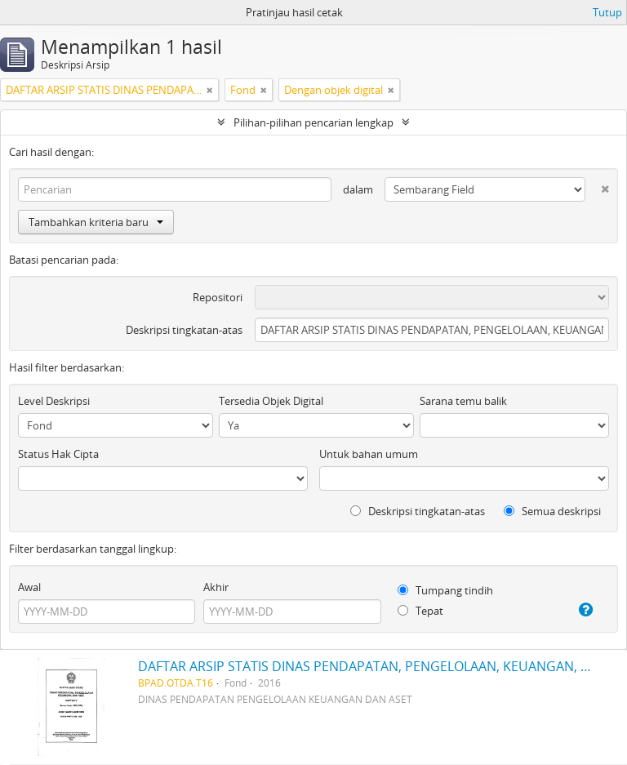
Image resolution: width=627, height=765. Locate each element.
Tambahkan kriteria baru (96, 222)
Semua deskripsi (552, 511)
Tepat (420, 610)
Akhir (216, 587)
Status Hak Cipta (58, 454)
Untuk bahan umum (368, 454)
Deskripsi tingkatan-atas (184, 329)
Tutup (607, 12)
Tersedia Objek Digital (271, 401)
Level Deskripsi (54, 401)
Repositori (217, 297)
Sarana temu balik (463, 401)
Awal (29, 587)
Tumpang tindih (445, 590)
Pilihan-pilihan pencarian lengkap (313, 122)
